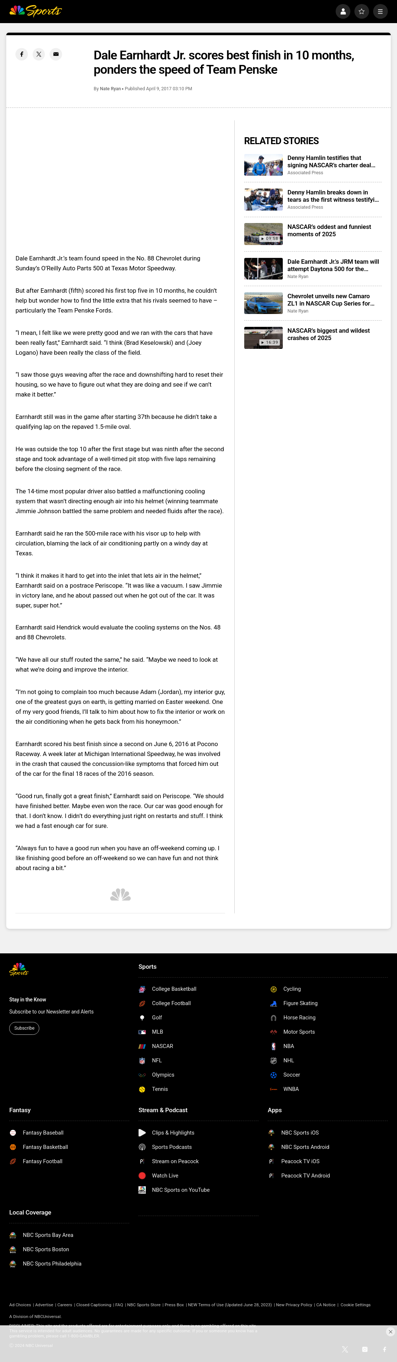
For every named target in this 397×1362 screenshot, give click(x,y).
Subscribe (24, 1028)
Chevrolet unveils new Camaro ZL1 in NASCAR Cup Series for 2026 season (329, 299)
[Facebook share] (21, 54)
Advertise (44, 1304)
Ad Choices (20, 1304)
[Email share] (56, 54)
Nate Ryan (110, 88)
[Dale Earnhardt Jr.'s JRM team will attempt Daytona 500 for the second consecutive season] (263, 269)
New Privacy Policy (294, 1304)
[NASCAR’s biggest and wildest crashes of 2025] (263, 337)
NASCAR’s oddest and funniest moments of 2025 (329, 230)
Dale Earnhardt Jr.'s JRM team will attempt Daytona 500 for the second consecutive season (333, 265)
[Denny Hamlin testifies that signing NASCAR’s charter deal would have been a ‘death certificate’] (263, 165)
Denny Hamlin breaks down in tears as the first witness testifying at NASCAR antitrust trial (335, 196)
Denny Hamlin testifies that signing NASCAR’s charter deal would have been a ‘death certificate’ (329, 161)
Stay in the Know (27, 1000)
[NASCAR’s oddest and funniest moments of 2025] (263, 234)
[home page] (35, 11)
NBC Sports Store (143, 1304)
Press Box (174, 1304)
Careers (64, 1304)
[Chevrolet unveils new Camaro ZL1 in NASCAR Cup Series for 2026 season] (263, 303)
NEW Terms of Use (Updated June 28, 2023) (230, 1304)
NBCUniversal (48, 1316)
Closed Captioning (93, 1304)
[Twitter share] (39, 54)
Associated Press (305, 172)
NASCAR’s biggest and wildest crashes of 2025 (329, 334)
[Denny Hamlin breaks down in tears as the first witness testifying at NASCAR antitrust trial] (263, 199)
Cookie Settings (356, 1304)
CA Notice (325, 1304)
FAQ (119, 1304)
